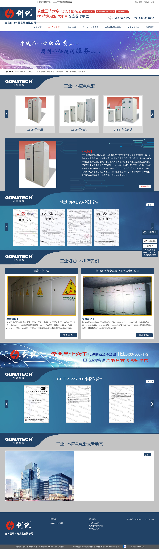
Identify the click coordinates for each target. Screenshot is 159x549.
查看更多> (68, 335)
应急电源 (50, 72)
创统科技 (73, 72)
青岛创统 (81, 72)
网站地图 (138, 2)
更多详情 (145, 186)
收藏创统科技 (149, 2)
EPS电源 (30, 72)
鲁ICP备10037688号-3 (110, 547)
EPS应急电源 (20, 72)
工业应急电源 (40, 72)
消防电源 (59, 72)
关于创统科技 (94, 529)
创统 (66, 72)
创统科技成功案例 (96, 526)
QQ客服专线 (150, 241)
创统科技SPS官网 (56, 523)
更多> (150, 205)
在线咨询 (150, 246)
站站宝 (142, 547)
